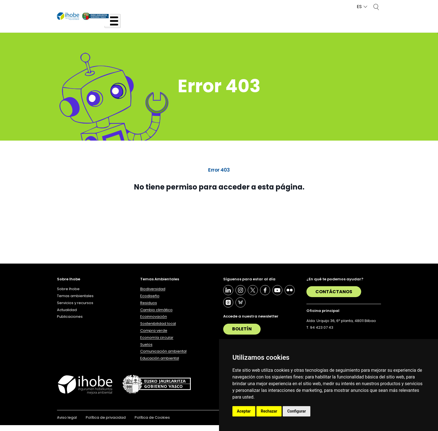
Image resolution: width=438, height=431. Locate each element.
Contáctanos (333, 297)
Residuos (148, 308)
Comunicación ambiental (163, 357)
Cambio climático (156, 315)
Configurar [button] (296, 411)
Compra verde (153, 336)
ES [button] (359, 7)
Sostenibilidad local (158, 329)
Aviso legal (67, 423)
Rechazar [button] (269, 411)
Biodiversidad (152, 294)
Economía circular (156, 343)
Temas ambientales (207, 26)
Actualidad (320, 26)
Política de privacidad (106, 423)
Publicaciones (366, 26)
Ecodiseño (150, 301)
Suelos (146, 350)
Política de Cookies (152, 423)
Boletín (242, 334)
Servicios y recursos (269, 26)
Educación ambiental (159, 364)
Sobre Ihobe (153, 26)
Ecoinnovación (153, 322)
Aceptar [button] (244, 411)
